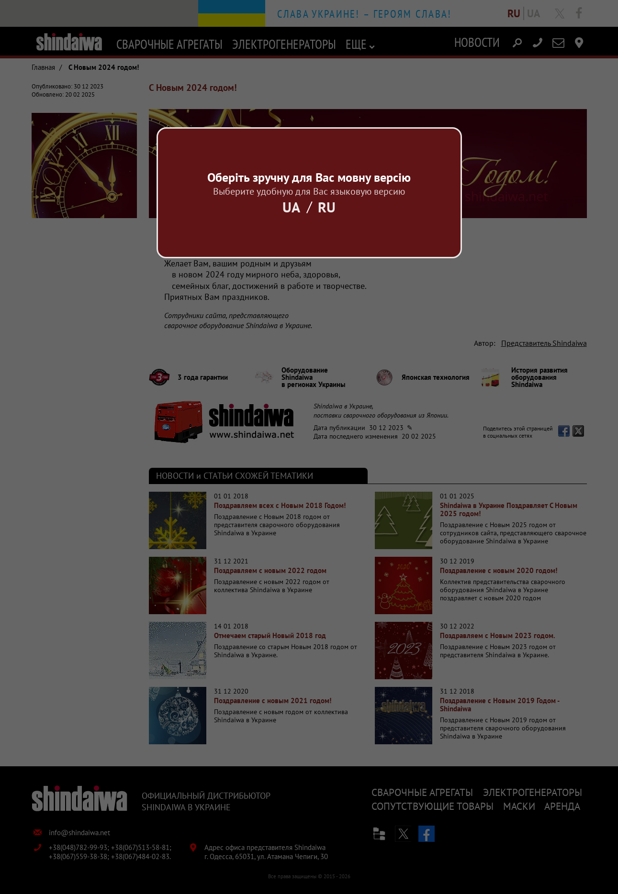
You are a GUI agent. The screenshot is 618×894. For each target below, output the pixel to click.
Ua (291, 207)
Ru (327, 207)
